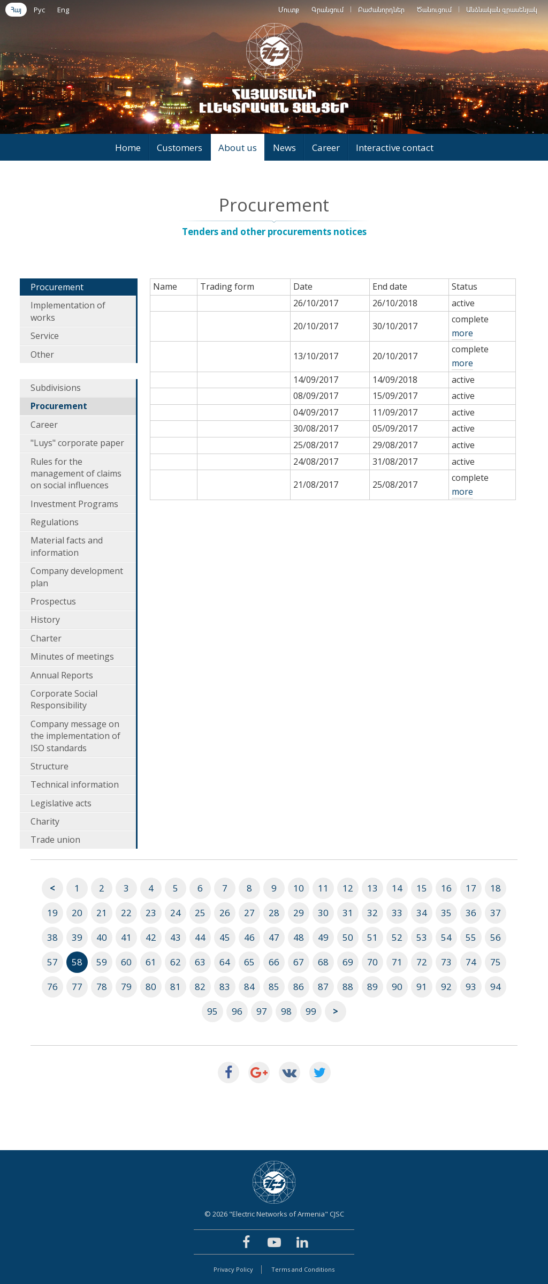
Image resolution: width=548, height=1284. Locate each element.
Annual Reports (62, 675)
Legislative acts (61, 803)
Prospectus (53, 601)
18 (495, 888)
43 (175, 937)
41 (126, 937)
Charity (45, 821)
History (45, 619)
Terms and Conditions (302, 1269)
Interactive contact (394, 147)
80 (151, 986)
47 (274, 937)
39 (77, 937)
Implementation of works (68, 311)
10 (298, 888)
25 (200, 913)
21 (101, 913)
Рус (39, 9)
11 (323, 888)
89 (372, 986)
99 (311, 1011)
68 (323, 962)
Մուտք (288, 9)
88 (347, 986)
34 (421, 913)
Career (326, 147)
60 (126, 962)
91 (421, 986)
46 (249, 937)
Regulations (55, 522)
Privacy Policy (233, 1269)
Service (45, 336)
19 (52, 913)
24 (175, 913)
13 (372, 888)
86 (298, 986)
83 (224, 986)
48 (298, 937)
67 (298, 962)
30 (323, 913)
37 (495, 913)
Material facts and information (67, 546)
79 (126, 986)
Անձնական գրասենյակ (501, 9)
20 (77, 913)
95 (212, 1011)
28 (274, 913)
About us (237, 147)
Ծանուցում (434, 9)
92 (446, 986)
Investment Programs (74, 504)
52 (397, 937)
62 (175, 962)
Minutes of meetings (72, 656)
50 (347, 937)
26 (224, 913)
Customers (179, 147)
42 (151, 937)
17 (471, 888)
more (462, 333)
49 (323, 937)
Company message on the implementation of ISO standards (75, 736)
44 (200, 937)
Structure (49, 766)
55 (471, 937)
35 (446, 913)
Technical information (75, 784)
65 (249, 962)
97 (261, 1011)
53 (421, 937)
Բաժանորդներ (381, 9)
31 (347, 913)
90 (397, 986)
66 (274, 962)
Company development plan (77, 576)
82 (200, 986)
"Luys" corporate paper (77, 443)
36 (471, 913)
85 (274, 986)
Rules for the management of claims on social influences (76, 474)
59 (101, 962)
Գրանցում (327, 9)
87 (323, 986)
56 (495, 937)
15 (421, 888)
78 (101, 986)
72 (421, 962)
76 (52, 986)
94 (495, 986)
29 (298, 913)
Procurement (57, 287)
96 (237, 1011)
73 (446, 962)
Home (128, 147)
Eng (63, 9)
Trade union (55, 839)
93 (471, 986)
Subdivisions (56, 388)
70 (372, 962)
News (284, 147)
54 (446, 937)
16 (446, 888)
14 (397, 888)
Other (42, 354)
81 (175, 986)
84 (249, 986)
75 (495, 962)
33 (397, 913)
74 (471, 962)
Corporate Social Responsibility (64, 699)
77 (77, 986)
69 (347, 962)
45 (224, 937)
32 (372, 913)
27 (249, 913)
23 (151, 913)
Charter (46, 638)
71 (397, 962)
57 (52, 962)
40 (101, 937)
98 (286, 1011)
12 (347, 888)
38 (52, 937)
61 (151, 962)
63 (200, 962)
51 (372, 937)
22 (126, 913)
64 (224, 962)
